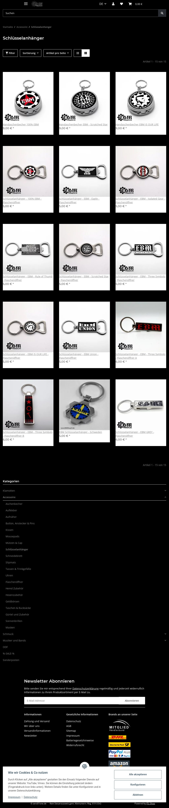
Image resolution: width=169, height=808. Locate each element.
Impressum (15, 797)
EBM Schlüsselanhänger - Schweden (80, 432)
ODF (5, 647)
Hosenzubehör (14, 595)
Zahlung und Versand (37, 721)
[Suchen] (162, 13)
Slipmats (11, 562)
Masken (10, 627)
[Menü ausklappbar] (26, 2)
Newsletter (30, 735)
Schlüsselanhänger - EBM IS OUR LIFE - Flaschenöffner (26, 356)
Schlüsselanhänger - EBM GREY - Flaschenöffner (135, 433)
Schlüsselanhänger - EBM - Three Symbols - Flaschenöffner (140, 278)
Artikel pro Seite (56, 53)
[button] (113, 3)
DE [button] (101, 4)
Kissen (9, 530)
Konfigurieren (137, 784)
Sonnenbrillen (14, 621)
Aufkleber (11, 510)
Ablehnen (137, 794)
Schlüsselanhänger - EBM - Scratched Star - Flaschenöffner (84, 278)
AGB (68, 726)
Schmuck (8, 634)
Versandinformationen (37, 730)
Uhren (9, 575)
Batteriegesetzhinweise (80, 740)
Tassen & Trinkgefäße (18, 569)
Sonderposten (11, 660)
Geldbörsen (12, 601)
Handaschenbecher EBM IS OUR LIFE (137, 124)
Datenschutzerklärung (85, 688)
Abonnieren (132, 700)
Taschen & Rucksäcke (18, 608)
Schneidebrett (14, 556)
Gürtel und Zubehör (17, 614)
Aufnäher (11, 516)
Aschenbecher (14, 503)
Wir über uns (32, 726)
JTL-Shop (150, 803)
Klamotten (9, 490)
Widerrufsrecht (75, 745)
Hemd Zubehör (14, 588)
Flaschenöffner (14, 582)
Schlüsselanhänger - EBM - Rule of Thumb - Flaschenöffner (28, 278)
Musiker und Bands (14, 640)
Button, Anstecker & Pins (20, 523)
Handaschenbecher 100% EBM (21, 124)
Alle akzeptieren (137, 774)
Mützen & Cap (14, 543)
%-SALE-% (8, 653)
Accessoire (9, 497)
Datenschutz (31, 797)
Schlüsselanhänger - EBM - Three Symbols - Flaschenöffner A (140, 356)
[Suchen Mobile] (80, 13)
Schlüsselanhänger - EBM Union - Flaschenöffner (78, 356)
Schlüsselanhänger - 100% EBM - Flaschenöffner (22, 200)
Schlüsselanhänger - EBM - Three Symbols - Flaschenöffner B (28, 433)
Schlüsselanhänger (17, 549)
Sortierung (29, 53)
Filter (10, 53)
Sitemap (71, 730)
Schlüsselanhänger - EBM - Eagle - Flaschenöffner (79, 200)
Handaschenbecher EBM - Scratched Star (83, 124)
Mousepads (12, 536)
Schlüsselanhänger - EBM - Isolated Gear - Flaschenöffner (140, 200)
